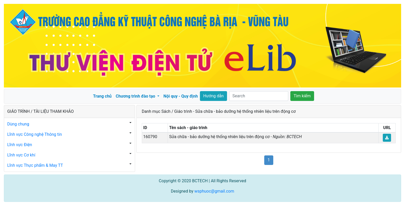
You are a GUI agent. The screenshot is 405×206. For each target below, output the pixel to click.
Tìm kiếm (302, 95)
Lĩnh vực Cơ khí (21, 155)
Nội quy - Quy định (180, 96)
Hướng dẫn (213, 95)
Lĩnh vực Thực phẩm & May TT (35, 165)
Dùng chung (18, 124)
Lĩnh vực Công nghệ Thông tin (34, 134)
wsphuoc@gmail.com (214, 191)
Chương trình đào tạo (136, 96)
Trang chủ (102, 96)
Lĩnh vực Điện (19, 144)
